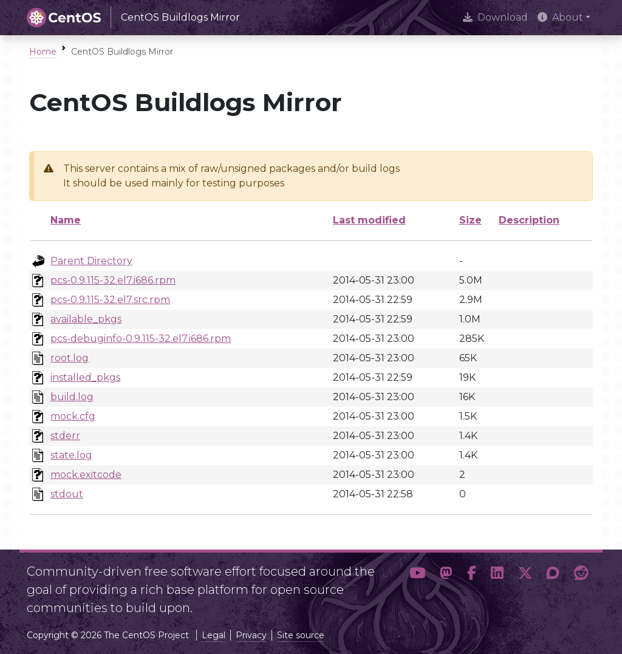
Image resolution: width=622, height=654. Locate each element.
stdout (66, 494)
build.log (72, 397)
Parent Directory (91, 261)
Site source (300, 635)
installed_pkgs (85, 377)
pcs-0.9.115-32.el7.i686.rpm (113, 280)
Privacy (251, 635)
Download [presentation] (495, 17)
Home (42, 51)
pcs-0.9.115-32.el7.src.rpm (110, 299)
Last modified (369, 220)
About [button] (560, 17)
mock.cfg (72, 416)
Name (65, 220)
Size (470, 220)
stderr (65, 435)
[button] (417, 584)
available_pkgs (85, 319)
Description (529, 220)
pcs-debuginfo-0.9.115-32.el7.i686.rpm (140, 338)
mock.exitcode (85, 474)
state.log (71, 455)
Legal (213, 635)
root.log (69, 358)
